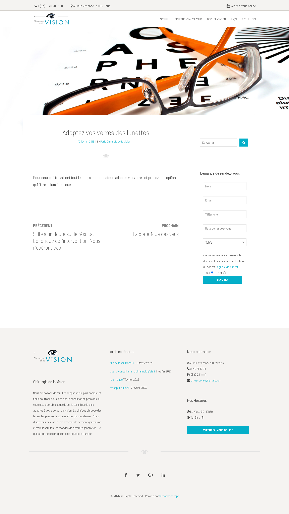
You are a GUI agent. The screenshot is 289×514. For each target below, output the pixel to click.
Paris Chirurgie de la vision (115, 141)
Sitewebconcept (169, 496)
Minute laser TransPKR (123, 363)
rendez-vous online (218, 430)
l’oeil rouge (116, 379)
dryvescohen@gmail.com (206, 380)
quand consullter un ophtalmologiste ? (132, 371)
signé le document (227, 267)
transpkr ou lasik (120, 388)
